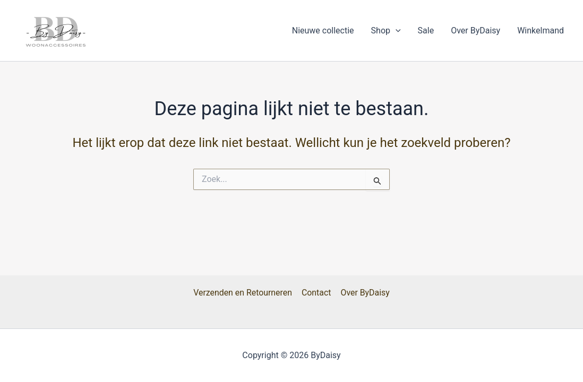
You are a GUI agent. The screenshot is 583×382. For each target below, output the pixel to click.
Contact (316, 293)
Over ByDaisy (475, 30)
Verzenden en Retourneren (243, 293)
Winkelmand (540, 30)
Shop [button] (386, 31)
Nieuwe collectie (323, 30)
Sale (426, 30)
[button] (395, 31)
